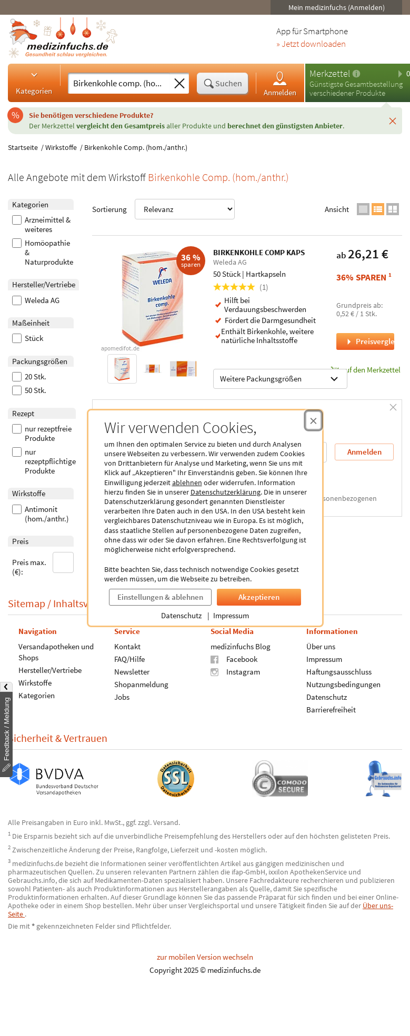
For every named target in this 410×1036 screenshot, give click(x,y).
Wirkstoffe (61, 147)
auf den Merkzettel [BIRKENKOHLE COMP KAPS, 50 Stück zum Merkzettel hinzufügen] (365, 370)
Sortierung (163, 209)
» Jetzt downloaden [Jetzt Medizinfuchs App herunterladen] (311, 44)
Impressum (231, 615)
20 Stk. (29, 376)
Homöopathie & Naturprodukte (42, 252)
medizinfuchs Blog (241, 646)
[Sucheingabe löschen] (179, 83)
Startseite (23, 147)
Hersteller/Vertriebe (50, 670)
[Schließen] (392, 120)
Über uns (320, 646)
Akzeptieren (258, 597)
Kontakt (127, 646)
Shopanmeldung (141, 684)
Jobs (121, 696)
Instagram (235, 671)
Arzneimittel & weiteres (41, 224)
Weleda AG (35, 300)
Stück (27, 338)
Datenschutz (181, 615)
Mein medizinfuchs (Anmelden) (336, 7)
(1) (240, 287)
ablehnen (187, 482)
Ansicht (337, 209)
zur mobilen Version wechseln (205, 956)
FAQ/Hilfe (129, 658)
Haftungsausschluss (339, 671)
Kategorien (34, 82)
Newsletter (131, 671)
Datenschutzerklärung (226, 492)
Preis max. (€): (43, 564)
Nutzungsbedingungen (343, 684)
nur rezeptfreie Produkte (42, 433)
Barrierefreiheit (331, 709)
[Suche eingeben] (119, 83)
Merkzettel (329, 73)
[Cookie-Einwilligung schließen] (313, 420)
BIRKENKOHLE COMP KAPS (259, 252)
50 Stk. (29, 390)
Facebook (234, 658)
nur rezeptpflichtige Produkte (44, 461)
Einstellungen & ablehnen (160, 597)
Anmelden (280, 83)
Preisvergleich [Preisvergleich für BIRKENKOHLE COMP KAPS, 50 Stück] (369, 341)
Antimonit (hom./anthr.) (40, 514)
